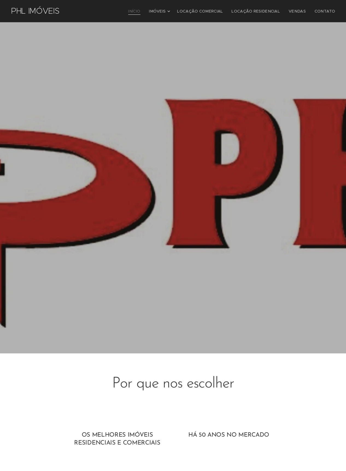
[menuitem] (149, 11)
